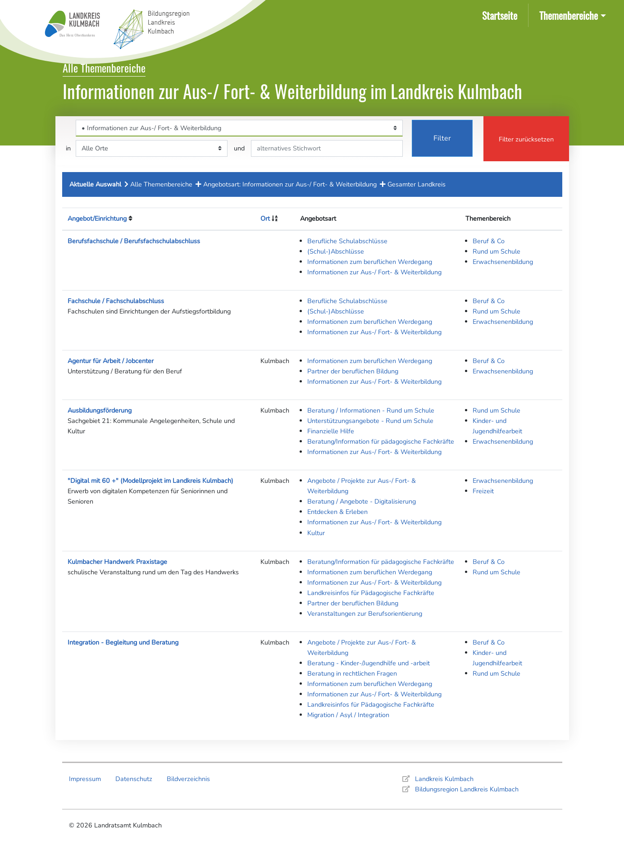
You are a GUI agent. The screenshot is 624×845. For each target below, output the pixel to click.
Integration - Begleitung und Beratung (123, 642)
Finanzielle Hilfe (330, 431)
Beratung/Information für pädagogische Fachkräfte (380, 441)
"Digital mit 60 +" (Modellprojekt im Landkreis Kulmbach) (150, 480)
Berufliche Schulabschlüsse (347, 240)
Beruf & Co (489, 240)
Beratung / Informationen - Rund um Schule (370, 410)
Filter (442, 138)
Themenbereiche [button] (568, 15)
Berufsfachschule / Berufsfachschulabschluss (134, 240)
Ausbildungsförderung (100, 410)
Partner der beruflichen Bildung (352, 371)
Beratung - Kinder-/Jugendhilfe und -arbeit (368, 663)
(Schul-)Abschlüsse (335, 251)
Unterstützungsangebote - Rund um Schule (370, 420)
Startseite (501, 15)
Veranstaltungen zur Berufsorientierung (364, 613)
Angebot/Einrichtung (97, 218)
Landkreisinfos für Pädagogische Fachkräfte (370, 592)
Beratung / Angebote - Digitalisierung (361, 501)
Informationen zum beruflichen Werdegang (369, 261)
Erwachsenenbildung (503, 261)
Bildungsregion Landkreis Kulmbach (467, 789)
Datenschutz (133, 778)
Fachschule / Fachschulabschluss (116, 300)
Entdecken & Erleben (337, 511)
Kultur (316, 532)
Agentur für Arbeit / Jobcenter (111, 360)
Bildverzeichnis (188, 778)
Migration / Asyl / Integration (348, 714)
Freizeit (483, 490)
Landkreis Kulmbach (444, 778)
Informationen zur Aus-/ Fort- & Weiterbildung (374, 272)
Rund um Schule (496, 251)
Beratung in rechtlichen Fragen (352, 673)
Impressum (85, 778)
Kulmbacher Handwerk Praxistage (117, 561)
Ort (265, 218)
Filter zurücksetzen (526, 139)
